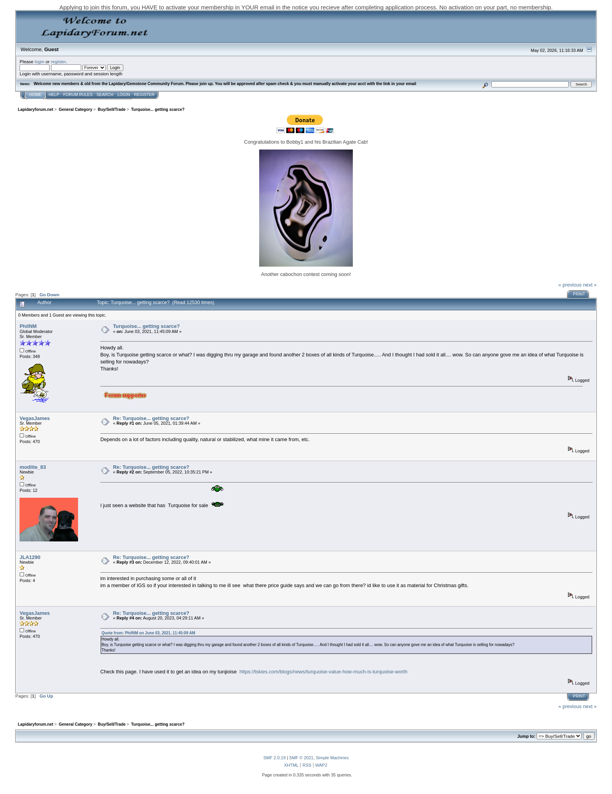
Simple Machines (332, 757)
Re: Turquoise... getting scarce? (151, 418)
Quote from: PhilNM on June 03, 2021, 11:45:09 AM (148, 633)
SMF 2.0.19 (274, 757)
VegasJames (35, 418)
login (39, 61)
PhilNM (28, 326)
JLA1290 (30, 557)
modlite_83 (33, 467)
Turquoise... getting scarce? (146, 326)
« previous (570, 285)
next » (590, 285)
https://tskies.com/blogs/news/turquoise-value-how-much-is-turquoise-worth (323, 672)
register (58, 61)
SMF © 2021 (301, 757)
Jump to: (526, 736)
